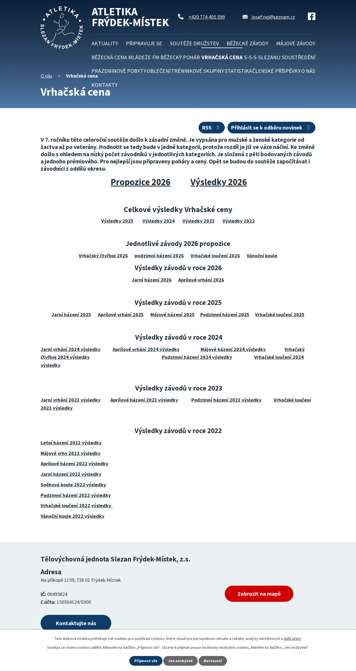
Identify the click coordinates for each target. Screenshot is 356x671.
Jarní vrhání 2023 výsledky (70, 400)
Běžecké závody (247, 43)
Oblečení (158, 71)
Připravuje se (144, 43)
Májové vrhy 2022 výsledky (70, 453)
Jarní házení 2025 (71, 314)
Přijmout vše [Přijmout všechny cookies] (145, 660)
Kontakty (105, 84)
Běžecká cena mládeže (121, 57)
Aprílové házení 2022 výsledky (74, 463)
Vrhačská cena (222, 57)
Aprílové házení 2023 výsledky (144, 400)
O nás (308, 71)
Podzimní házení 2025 (224, 314)
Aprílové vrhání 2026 (201, 280)
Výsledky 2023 (198, 221)
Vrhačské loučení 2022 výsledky (77, 505)
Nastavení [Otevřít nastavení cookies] (213, 660)
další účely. (292, 638)
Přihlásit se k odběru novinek (271, 127)
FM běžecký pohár (176, 57)
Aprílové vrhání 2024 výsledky (146, 349)
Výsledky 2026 (219, 182)
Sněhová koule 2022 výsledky (73, 484)
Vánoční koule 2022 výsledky (72, 516)
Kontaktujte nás (76, 623)
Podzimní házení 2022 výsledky (76, 495)
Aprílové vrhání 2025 (121, 314)
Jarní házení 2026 (152, 280)
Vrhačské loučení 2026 (215, 255)
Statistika (238, 71)
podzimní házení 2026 (159, 255)
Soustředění (298, 57)
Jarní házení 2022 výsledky (71, 474)
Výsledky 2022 (238, 221)
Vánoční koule (262, 255)
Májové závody (295, 43)
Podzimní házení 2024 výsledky (197, 357)
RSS (211, 127)
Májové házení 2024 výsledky (233, 349)
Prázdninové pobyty (119, 71)
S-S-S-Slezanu (262, 57)
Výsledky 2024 (158, 221)
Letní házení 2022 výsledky (71, 442)
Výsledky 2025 (117, 221)
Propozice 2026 (140, 182)
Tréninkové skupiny (197, 71)
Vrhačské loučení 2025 (280, 314)
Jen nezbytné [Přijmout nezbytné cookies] (180, 660)
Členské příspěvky (276, 71)
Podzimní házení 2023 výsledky (226, 400)
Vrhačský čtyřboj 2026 (103, 255)
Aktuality (105, 43)
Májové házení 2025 (172, 314)
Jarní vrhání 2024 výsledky (70, 349)
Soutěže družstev (194, 43)
